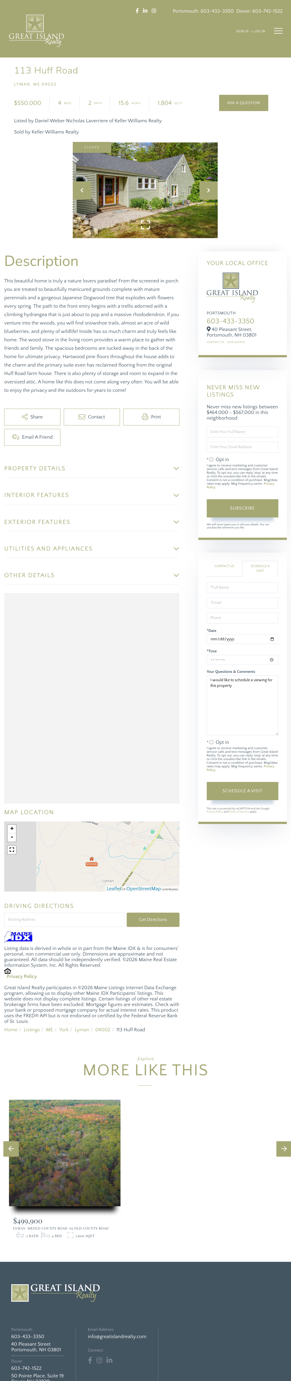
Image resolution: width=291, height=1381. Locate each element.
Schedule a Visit (260, 569)
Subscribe (242, 508)
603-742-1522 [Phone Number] (26, 1368)
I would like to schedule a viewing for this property (242, 705)
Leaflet (114, 889)
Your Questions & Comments (231, 671)
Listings (32, 1030)
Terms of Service (239, 811)
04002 (102, 1030)
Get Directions (153, 919)
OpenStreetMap (143, 889)
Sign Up (242, 31)
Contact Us (215, 342)
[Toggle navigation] (278, 31)
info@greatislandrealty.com (117, 1336)
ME (49, 1030)
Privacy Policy (22, 976)
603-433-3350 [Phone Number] (27, 1336)
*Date (212, 631)
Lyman (82, 1030)
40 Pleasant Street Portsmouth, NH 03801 (36, 1347)
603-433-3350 (217, 11)
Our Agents (236, 342)
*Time (212, 651)
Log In (259, 31)
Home (10, 1030)
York (64, 1030)
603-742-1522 (267, 11)
